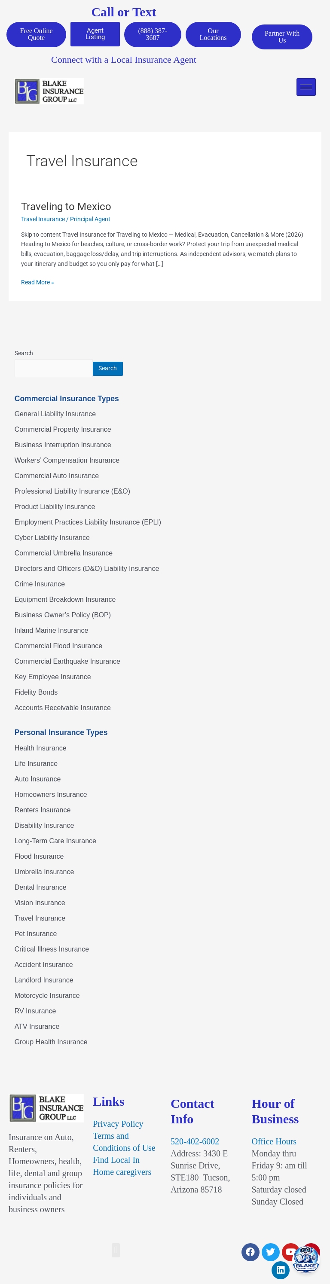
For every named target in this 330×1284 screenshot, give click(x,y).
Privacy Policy (118, 1124)
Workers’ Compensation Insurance (67, 461)
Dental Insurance (41, 887)
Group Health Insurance (51, 1042)
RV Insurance (35, 1011)
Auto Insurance (38, 779)
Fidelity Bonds (36, 693)
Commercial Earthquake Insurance (67, 662)
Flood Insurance (39, 856)
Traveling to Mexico (66, 207)
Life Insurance (36, 764)
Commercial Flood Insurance (59, 646)
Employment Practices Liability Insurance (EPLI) (88, 523)
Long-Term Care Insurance (55, 841)
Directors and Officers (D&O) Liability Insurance (87, 569)
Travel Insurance (43, 219)
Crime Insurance (40, 585)
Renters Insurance (43, 810)
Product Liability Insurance (55, 507)
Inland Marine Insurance (52, 631)
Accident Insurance (44, 965)
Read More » (37, 282)
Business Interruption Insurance (63, 445)
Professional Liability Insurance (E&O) (72, 492)
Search (24, 353)
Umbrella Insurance (44, 872)
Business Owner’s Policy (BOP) (63, 615)
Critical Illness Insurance (52, 949)
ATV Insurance (37, 1027)
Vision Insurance (40, 903)
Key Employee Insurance (53, 677)
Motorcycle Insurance (47, 996)
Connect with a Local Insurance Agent (123, 60)
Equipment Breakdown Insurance (65, 600)
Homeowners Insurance (51, 795)
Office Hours (273, 1142)
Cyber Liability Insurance (52, 538)
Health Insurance (41, 748)
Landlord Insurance (44, 980)
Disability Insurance (44, 826)
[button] (116, 1251)
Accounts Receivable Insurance (63, 708)
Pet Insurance (36, 934)
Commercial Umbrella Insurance (64, 554)
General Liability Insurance (55, 414)
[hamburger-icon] (306, 87)
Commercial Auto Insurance (57, 476)
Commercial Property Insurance (63, 430)
